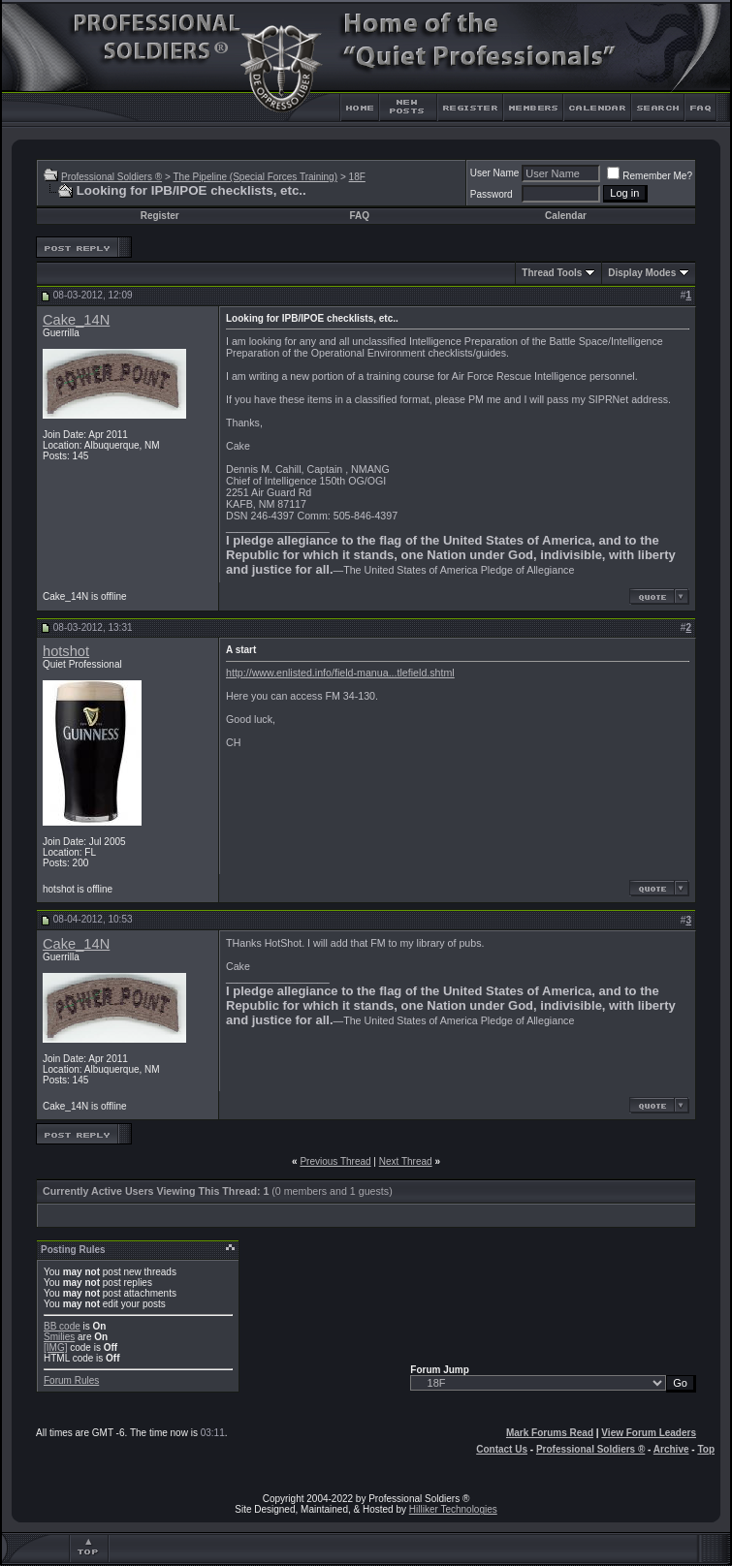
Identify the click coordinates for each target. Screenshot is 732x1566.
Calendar (566, 215)
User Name (495, 173)
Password (491, 194)
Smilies (59, 1336)
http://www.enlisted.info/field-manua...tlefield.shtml (340, 672)
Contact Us (501, 1449)
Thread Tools (552, 272)
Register (160, 215)
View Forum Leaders (648, 1432)
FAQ (359, 215)
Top (706, 1449)
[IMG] (55, 1347)
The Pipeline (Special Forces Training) (255, 177)
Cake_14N (76, 320)
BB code (62, 1326)
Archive (671, 1449)
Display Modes (642, 272)
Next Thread (405, 1161)
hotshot (66, 651)
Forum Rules (71, 1380)
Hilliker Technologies (453, 1509)
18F (357, 177)
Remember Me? (649, 176)
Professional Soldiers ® (111, 177)
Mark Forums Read (549, 1432)
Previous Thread (335, 1161)
